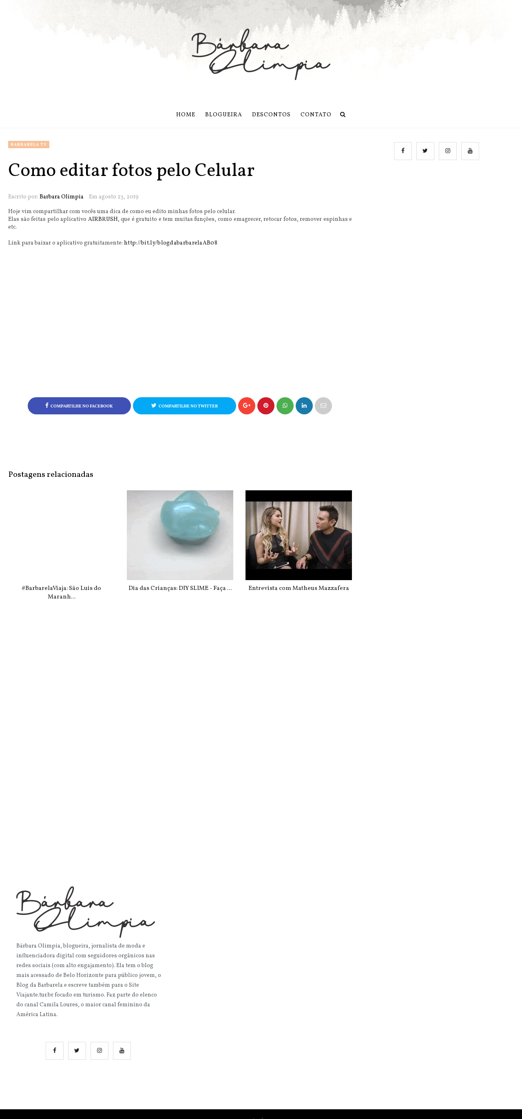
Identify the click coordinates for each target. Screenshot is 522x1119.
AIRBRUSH (103, 219)
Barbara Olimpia (62, 197)
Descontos (271, 115)
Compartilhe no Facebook (79, 406)
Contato (316, 115)
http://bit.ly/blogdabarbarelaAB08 (170, 243)
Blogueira (223, 115)
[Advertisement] (438, 250)
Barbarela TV (29, 144)
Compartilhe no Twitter (184, 406)
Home (185, 115)
